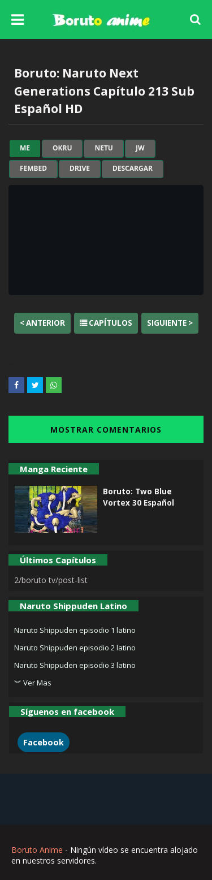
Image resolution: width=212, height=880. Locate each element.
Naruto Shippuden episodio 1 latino (75, 630)
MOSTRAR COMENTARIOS (106, 429)
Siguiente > (170, 323)
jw (140, 148)
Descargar (133, 168)
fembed (33, 168)
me (25, 148)
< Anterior (42, 323)
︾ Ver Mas (32, 683)
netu (103, 148)
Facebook (43, 742)
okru (62, 148)
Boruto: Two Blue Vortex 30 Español (138, 497)
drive (80, 168)
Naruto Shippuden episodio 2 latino (75, 647)
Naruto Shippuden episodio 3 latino (75, 665)
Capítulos (106, 323)
